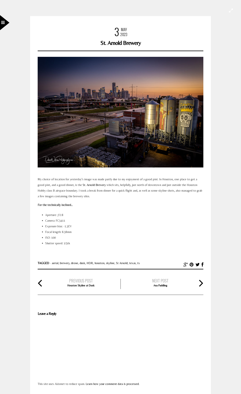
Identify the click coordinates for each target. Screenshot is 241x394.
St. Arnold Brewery (94, 185)
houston (99, 263)
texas (132, 263)
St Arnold (122, 263)
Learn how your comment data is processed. (112, 384)
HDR (90, 263)
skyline (110, 263)
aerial (55, 263)
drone (74, 263)
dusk (82, 263)
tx (138, 263)
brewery (64, 263)
